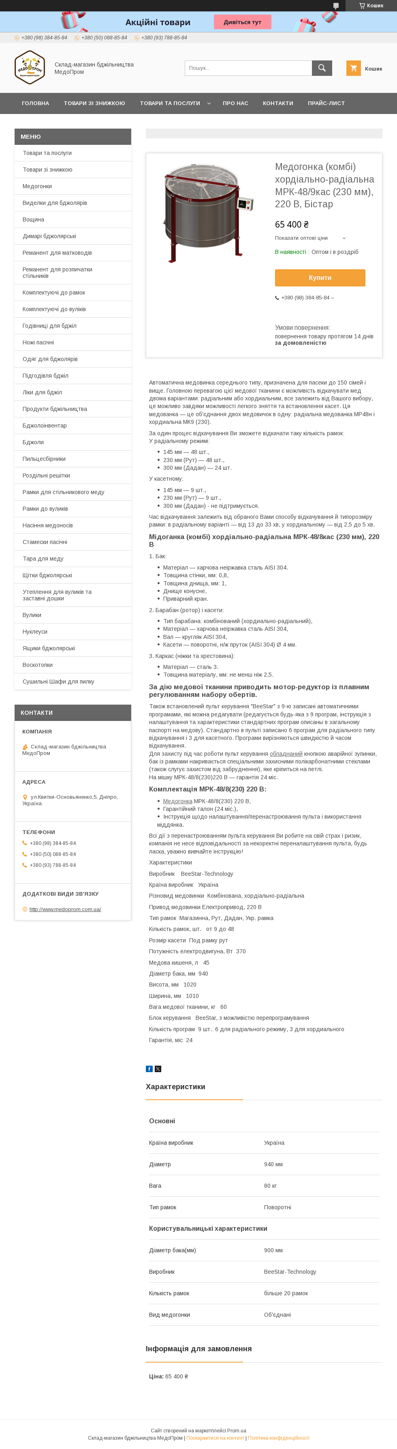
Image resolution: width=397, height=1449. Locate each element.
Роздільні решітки (46, 475)
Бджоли (33, 442)
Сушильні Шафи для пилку (58, 681)
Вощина (33, 219)
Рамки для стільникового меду (64, 492)
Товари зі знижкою (94, 103)
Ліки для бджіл (42, 392)
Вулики (32, 615)
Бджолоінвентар (45, 425)
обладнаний (286, 753)
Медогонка (177, 801)
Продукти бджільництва (55, 409)
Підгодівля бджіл (45, 375)
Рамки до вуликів (45, 508)
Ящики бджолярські (49, 648)
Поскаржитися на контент (215, 1438)
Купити (320, 277)
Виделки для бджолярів (55, 203)
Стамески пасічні (45, 542)
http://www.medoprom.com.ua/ (65, 909)
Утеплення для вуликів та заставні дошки (57, 595)
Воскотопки (38, 665)
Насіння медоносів (48, 525)
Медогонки (37, 186)
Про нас (235, 103)
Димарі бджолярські (49, 236)
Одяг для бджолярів (50, 359)
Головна (35, 103)
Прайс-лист (326, 103)
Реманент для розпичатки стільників (57, 272)
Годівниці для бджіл (50, 325)
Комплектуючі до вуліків (54, 309)
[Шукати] (322, 68)
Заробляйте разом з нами (63, 124)
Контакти (278, 103)
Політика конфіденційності (278, 1438)
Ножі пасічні (38, 342)
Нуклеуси (35, 631)
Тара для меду (43, 558)
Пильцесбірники (44, 459)
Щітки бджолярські (47, 575)
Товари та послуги (170, 103)
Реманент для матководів (57, 252)
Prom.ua (236, 1431)
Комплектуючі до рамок (54, 292)
